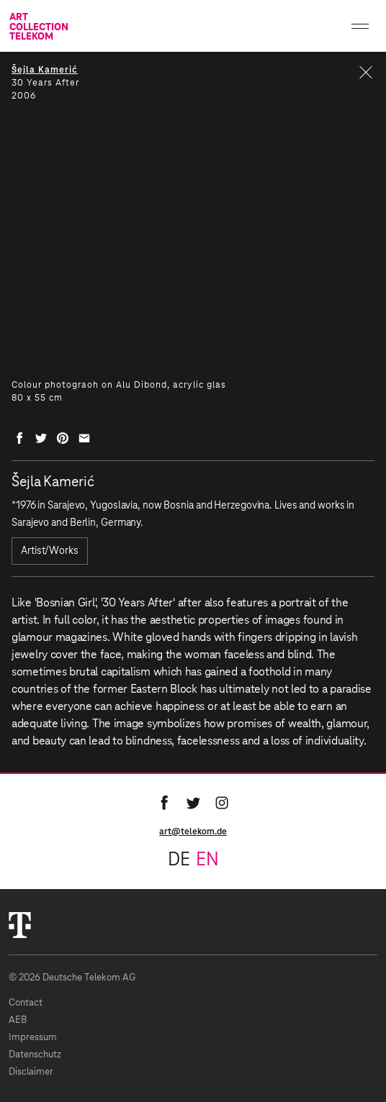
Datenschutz (35, 1054)
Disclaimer (31, 1072)
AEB (18, 1020)
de (179, 860)
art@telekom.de (193, 831)
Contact (25, 1003)
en (207, 860)
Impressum (33, 1037)
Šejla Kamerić (45, 70)
